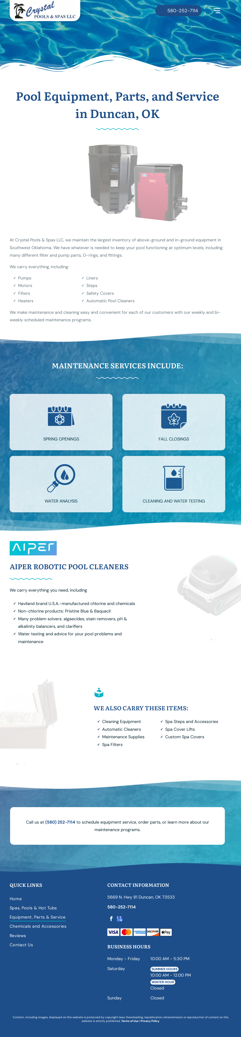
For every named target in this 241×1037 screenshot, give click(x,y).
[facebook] (111, 919)
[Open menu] (217, 11)
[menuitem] (56, 898)
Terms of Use (129, 1021)
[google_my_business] (120, 919)
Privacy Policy (150, 1021)
